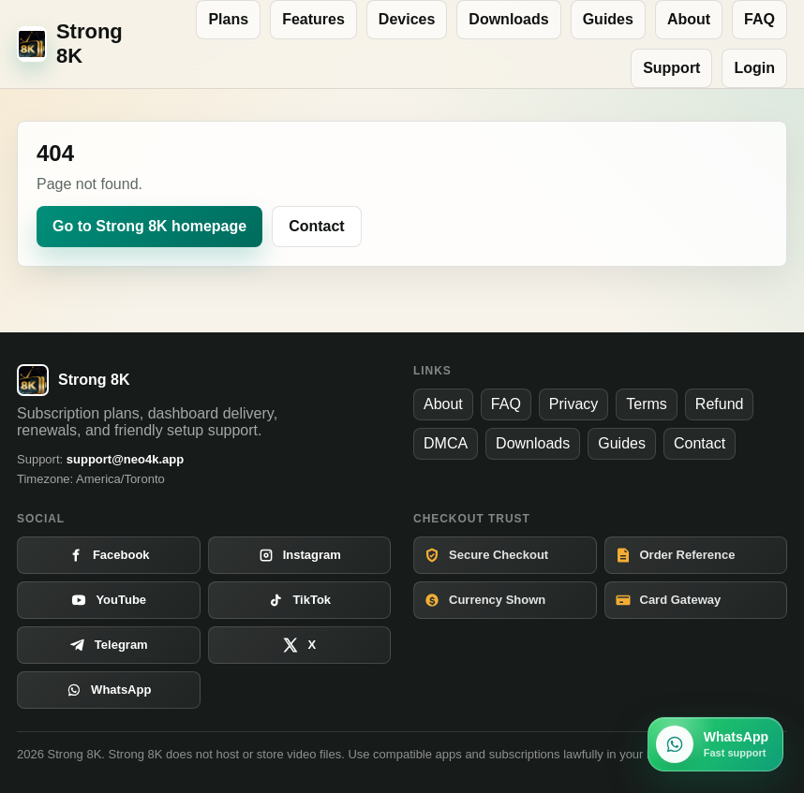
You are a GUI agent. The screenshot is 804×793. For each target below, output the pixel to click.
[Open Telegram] (109, 645)
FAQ (759, 19)
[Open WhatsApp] (109, 690)
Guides (608, 19)
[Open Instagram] (300, 555)
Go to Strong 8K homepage (149, 226)
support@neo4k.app (125, 459)
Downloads (508, 19)
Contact (317, 226)
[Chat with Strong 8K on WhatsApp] (715, 744)
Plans (228, 19)
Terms (646, 404)
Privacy (573, 404)
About (688, 19)
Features (313, 19)
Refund (719, 404)
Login (754, 68)
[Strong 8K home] (77, 44)
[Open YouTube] (109, 600)
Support (671, 68)
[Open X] (300, 645)
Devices (407, 19)
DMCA (446, 443)
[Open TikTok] (300, 600)
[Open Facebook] (109, 555)
